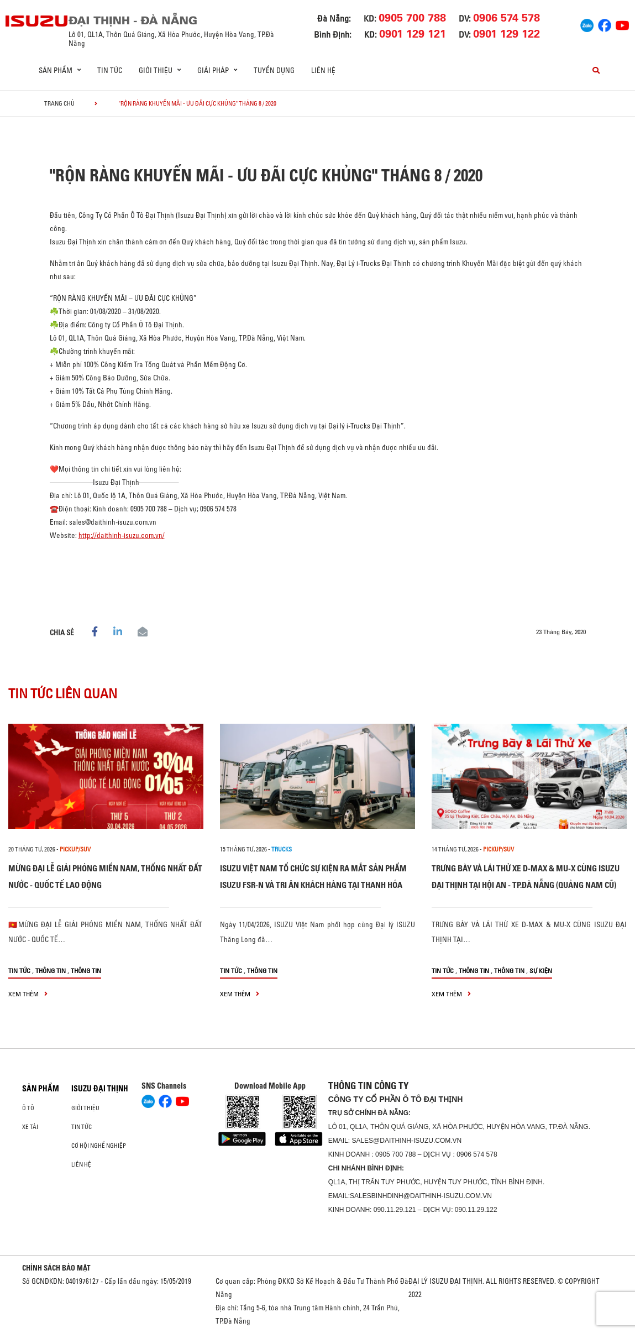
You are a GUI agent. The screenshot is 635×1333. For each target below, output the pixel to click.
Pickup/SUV (75, 849)
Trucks (281, 849)
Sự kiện (540, 970)
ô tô (28, 1108)
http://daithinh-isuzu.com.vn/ (121, 535)
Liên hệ (323, 70)
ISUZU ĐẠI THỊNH (99, 1089)
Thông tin (50, 970)
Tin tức (109, 70)
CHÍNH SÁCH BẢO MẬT (56, 1267)
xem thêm (28, 994)
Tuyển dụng (274, 70)
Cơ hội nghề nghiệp (98, 1145)
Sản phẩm (40, 1089)
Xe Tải (30, 1127)
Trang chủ (59, 103)
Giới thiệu (85, 1108)
